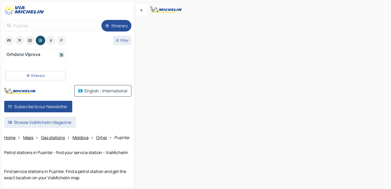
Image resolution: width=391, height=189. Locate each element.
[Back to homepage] (25, 10)
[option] (9, 40)
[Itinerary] (116, 26)
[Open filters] (122, 40)
